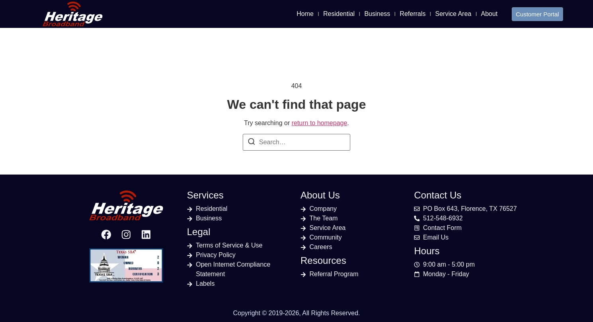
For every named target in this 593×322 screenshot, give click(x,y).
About (489, 13)
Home (305, 13)
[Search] (251, 142)
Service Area (453, 13)
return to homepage (320, 123)
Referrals (413, 13)
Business (377, 13)
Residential (339, 13)
